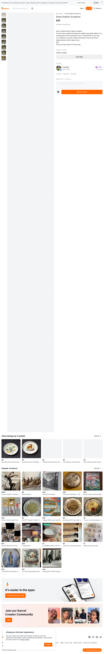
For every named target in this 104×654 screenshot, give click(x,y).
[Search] (32, 8)
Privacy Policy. (25, 639)
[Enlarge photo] (30, 36)
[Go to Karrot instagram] (93, 637)
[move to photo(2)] (3, 20)
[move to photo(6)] (3, 42)
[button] (98, 436)
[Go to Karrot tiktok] (101, 637)
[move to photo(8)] (3, 53)
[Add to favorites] (58, 92)
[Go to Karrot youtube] (97, 637)
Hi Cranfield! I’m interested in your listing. (79, 85)
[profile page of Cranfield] (58, 68)
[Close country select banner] (102, 2)
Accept (48, 645)
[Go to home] (5, 8)
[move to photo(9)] (3, 58)
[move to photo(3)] (3, 25)
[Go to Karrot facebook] (89, 637)
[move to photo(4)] (3, 31)
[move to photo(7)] (3, 47)
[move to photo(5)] (3, 36)
